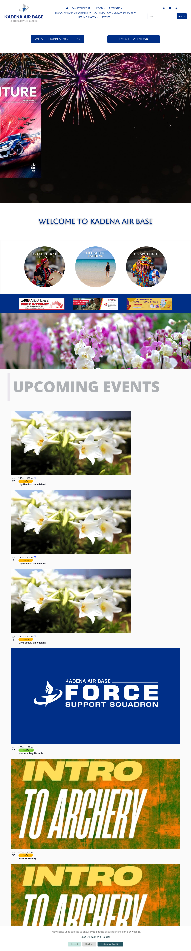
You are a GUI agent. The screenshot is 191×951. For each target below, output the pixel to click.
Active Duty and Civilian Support (114, 13)
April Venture (95, 63)
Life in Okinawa (87, 17)
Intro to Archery (27, 858)
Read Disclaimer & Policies (95, 937)
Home (67, 8)
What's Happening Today (57, 39)
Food (99, 8)
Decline (89, 943)
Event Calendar (133, 39)
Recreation (115, 8)
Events (106, 17)
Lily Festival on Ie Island (32, 484)
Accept (74, 943)
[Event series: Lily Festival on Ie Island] (35, 478)
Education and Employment (71, 13)
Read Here (96, 75)
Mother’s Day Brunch (30, 753)
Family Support (81, 8)
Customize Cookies (110, 943)
